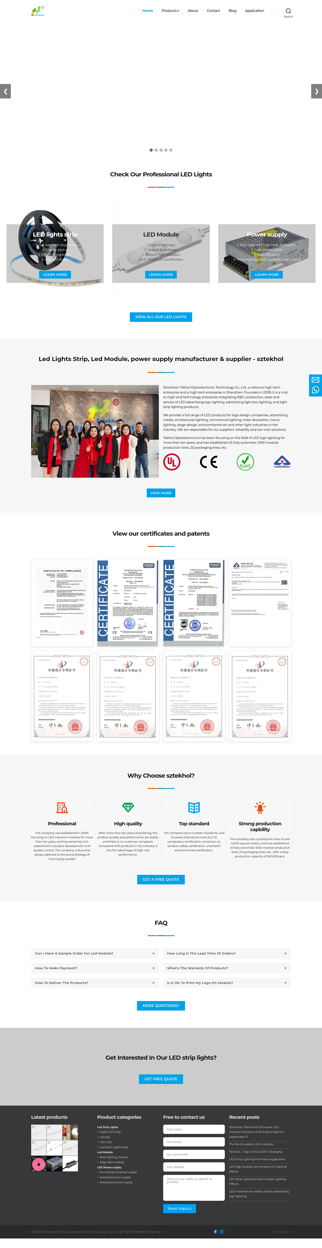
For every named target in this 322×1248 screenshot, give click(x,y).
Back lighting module (116, 1166)
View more (161, 493)
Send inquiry (180, 1218)
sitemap (164, 1241)
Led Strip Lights (109, 1136)
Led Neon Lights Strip (116, 1156)
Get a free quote (161, 889)
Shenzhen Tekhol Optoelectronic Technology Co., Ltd (84, 1241)
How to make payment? (56, 978)
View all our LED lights (161, 317)
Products (169, 11)
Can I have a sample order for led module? (74, 963)
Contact (213, 11)
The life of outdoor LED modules (254, 1153)
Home (147, 11)
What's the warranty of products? (197, 978)
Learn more (55, 274)
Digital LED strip (112, 1141)
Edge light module (113, 1172)
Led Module (106, 1162)
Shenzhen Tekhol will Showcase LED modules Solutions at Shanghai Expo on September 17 (258, 1141)
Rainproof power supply (117, 1186)
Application (254, 11)
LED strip (106, 1151)
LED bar (106, 1146)
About (193, 11)
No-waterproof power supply (121, 1182)
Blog (233, 11)
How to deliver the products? (61, 992)
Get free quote (161, 1089)
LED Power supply (111, 1177)
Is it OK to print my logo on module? (200, 992)
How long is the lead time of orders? (201, 963)
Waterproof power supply (118, 1192)
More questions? (161, 1015)
